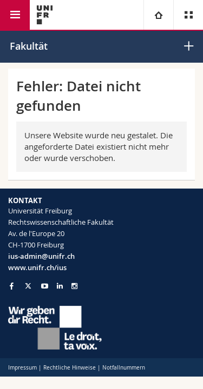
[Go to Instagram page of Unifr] (74, 286)
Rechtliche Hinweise (69, 367)
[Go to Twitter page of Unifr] (28, 286)
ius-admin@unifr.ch (41, 256)
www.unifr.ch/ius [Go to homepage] (37, 267)
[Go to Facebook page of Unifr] (11, 286)
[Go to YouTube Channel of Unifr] (44, 286)
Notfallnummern (123, 367)
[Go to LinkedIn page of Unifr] (60, 286)
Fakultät (29, 45)
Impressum (22, 367)
